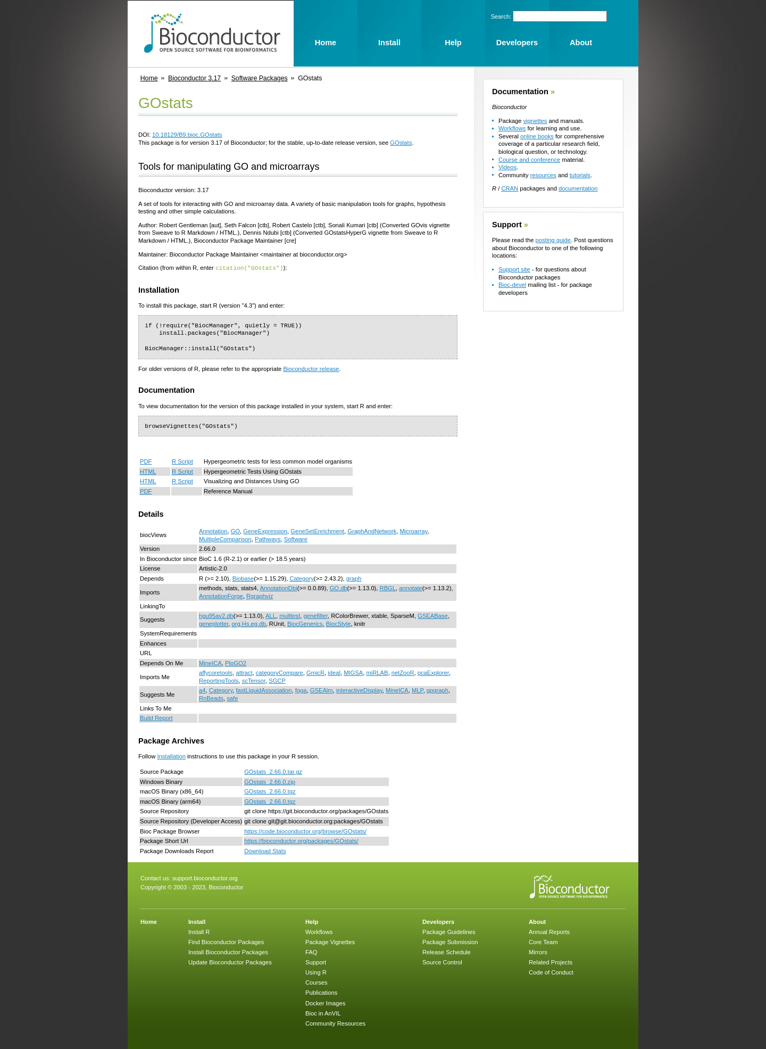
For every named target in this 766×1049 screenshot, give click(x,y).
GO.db (338, 587)
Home (149, 78)
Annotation (213, 530)
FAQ (311, 951)
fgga (301, 690)
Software (295, 538)
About (537, 921)
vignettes (535, 121)
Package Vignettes (330, 941)
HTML (148, 471)
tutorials (580, 175)
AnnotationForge (221, 595)
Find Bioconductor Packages (226, 941)
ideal (334, 672)
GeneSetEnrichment (317, 530)
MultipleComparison (225, 538)
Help (311, 921)
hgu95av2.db (216, 615)
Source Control (442, 962)
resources (543, 175)
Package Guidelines (449, 931)
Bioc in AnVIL (323, 1013)
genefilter (316, 615)
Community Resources (335, 1023)
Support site (514, 269)
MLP (417, 690)
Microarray (413, 530)
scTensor (253, 680)
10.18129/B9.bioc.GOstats (187, 134)
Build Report (156, 717)
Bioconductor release (311, 368)
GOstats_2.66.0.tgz (269, 791)
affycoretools (215, 672)
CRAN (509, 188)
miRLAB (377, 672)
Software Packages (259, 78)
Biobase (243, 578)
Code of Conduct (551, 972)
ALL (270, 615)
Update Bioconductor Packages (230, 962)
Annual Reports (549, 931)
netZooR (403, 672)
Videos (507, 167)
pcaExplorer (433, 672)
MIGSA (353, 672)
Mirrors (538, 951)
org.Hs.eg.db (249, 623)
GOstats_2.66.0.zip (269, 781)
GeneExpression (265, 530)
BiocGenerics (305, 623)
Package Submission (450, 941)
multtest (289, 615)
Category (301, 578)
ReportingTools (219, 680)
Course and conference (529, 159)
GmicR (315, 672)
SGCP (277, 680)
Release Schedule (446, 951)
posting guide (553, 240)
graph (354, 578)
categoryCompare (279, 672)
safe (232, 698)
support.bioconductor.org (205, 877)
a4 (202, 690)
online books (537, 136)
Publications (321, 992)
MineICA (210, 662)
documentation (578, 188)
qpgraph (437, 690)
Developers (438, 921)
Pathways (268, 538)
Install (196, 921)
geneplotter (213, 623)
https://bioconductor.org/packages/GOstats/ (301, 840)
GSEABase (433, 615)
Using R (316, 972)
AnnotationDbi (278, 587)
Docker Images (325, 1003)
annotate (410, 587)
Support (507, 224)
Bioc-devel (512, 285)
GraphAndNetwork (371, 530)
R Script (182, 461)
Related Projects (550, 962)
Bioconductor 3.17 (194, 78)
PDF (146, 461)
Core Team (543, 941)
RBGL (388, 587)
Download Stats (265, 850)
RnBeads (211, 698)
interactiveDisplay (359, 690)
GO (235, 530)
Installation (171, 756)
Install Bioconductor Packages (228, 951)
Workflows (512, 128)
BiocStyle (338, 623)
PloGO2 (235, 662)
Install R (199, 931)
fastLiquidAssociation (264, 690)
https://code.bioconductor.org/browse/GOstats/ (305, 831)
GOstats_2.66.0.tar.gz (273, 771)
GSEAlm (321, 690)
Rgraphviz (259, 595)
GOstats (401, 142)
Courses (316, 982)
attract (244, 672)
